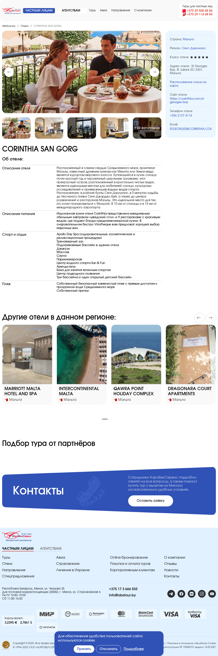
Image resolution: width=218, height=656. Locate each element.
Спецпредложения (18, 576)
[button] (154, 72)
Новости (171, 570)
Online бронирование (129, 557)
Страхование (67, 563)
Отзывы (170, 563)
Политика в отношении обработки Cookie (191, 643)
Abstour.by (8, 26)
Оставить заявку (151, 500)
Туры (92, 10)
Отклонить (109, 649)
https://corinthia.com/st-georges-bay (187, 100)
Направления (120, 10)
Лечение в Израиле (73, 570)
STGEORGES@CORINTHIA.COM (191, 129)
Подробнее (134, 649)
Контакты (171, 576)
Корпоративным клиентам (132, 570)
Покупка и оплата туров (130, 563)
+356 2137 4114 (181, 115)
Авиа (103, 10)
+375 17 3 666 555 (123, 589)
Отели (24, 26)
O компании (143, 10)
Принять (84, 649)
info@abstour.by (122, 595)
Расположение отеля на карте (188, 84)
